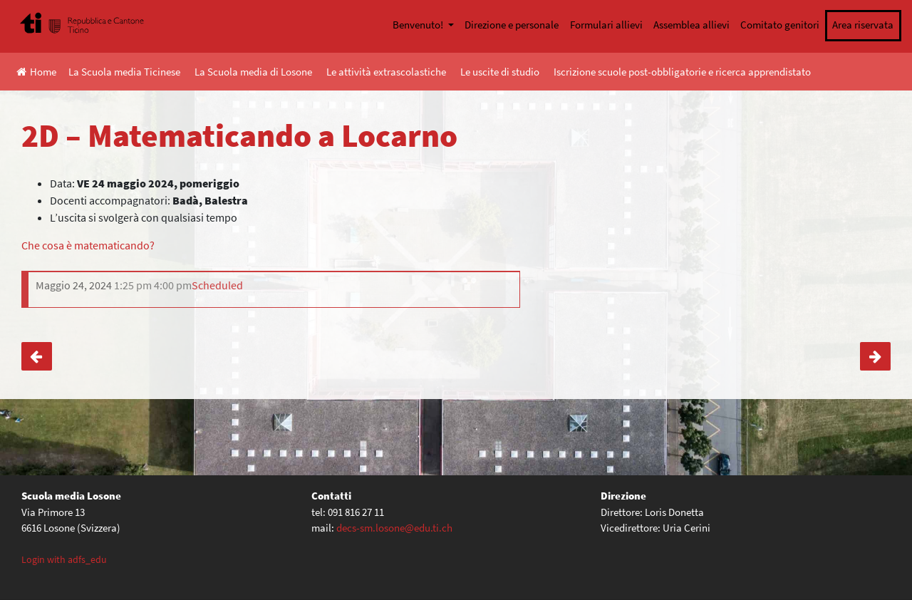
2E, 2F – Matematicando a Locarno (36, 356)
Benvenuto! (419, 24)
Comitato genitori (779, 24)
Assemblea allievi (691, 24)
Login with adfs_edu (64, 559)
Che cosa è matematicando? (88, 245)
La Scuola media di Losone (253, 71)
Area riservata (862, 24)
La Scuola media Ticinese (124, 71)
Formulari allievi (606, 24)
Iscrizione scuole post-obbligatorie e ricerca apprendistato (682, 71)
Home (36, 71)
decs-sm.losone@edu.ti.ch (394, 527)
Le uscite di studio (499, 71)
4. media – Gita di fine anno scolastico (875, 356)
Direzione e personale (512, 24)
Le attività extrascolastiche (386, 71)
